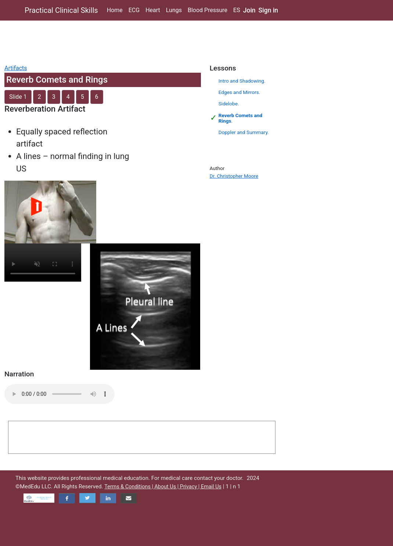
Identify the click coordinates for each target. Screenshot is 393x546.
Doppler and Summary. (244, 132)
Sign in (268, 10)
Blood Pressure (207, 10)
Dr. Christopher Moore (234, 176)
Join (249, 10)
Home (115, 10)
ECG (134, 10)
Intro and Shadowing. (242, 81)
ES (236, 10)
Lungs (174, 10)
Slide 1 (18, 96)
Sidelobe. (229, 103)
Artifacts (15, 68)
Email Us (211, 487)
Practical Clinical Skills (61, 10)
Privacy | (190, 487)
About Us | (167, 487)
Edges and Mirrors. (239, 92)
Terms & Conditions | (129, 487)
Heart (152, 10)
